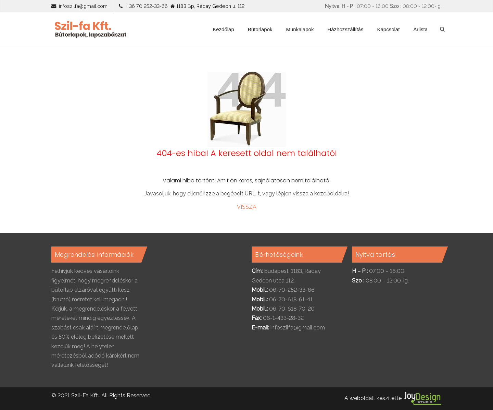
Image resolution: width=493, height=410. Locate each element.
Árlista (420, 29)
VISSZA (246, 207)
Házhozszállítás (345, 29)
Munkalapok (300, 29)
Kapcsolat (388, 29)
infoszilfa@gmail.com (83, 6)
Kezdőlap (223, 29)
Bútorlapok (260, 29)
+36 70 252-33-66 (146, 6)
